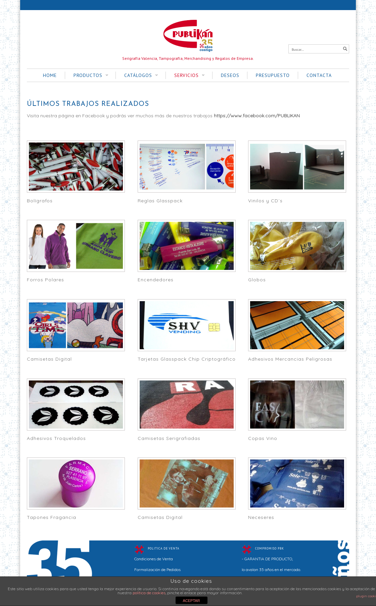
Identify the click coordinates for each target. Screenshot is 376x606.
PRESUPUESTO (273, 75)
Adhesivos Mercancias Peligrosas (290, 359)
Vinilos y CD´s (265, 201)
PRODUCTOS (86, 75)
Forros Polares (45, 280)
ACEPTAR (191, 601)
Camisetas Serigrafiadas (169, 438)
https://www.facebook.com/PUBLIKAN (257, 116)
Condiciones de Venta (153, 558)
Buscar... (298, 49)
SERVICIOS (185, 75)
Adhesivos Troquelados (56, 438)
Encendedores (156, 280)
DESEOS (230, 75)
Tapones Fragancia (51, 517)
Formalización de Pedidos (157, 569)
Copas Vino (262, 438)
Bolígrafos (40, 201)
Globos (257, 280)
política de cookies (149, 592)
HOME (50, 75)
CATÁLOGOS (136, 75)
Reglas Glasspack (160, 201)
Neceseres (261, 517)
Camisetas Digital (49, 359)
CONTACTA (319, 75)
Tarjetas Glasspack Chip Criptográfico (187, 359)
